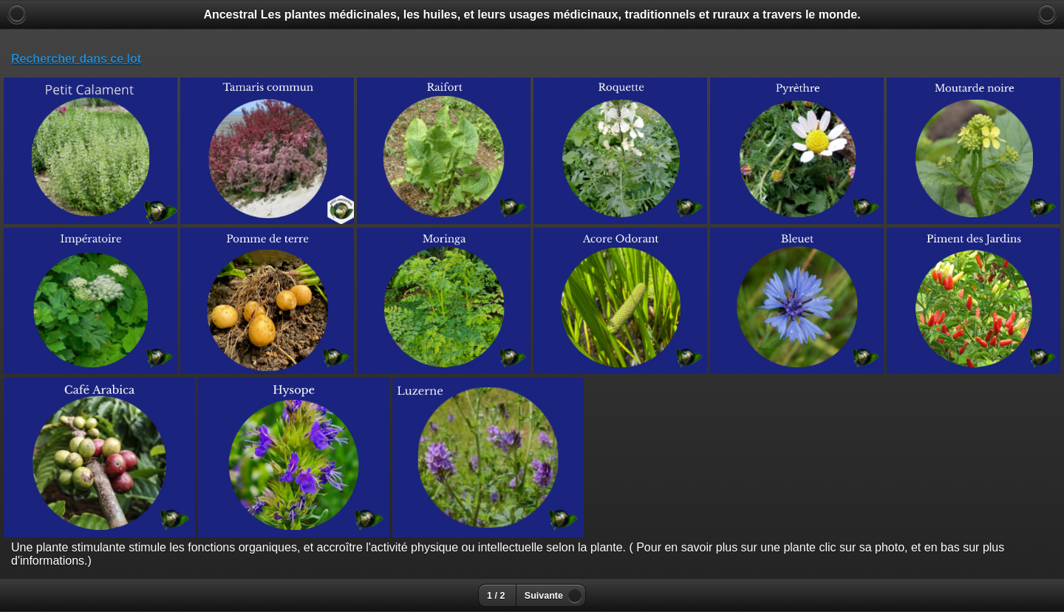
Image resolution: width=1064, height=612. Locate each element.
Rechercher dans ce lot (76, 58)
